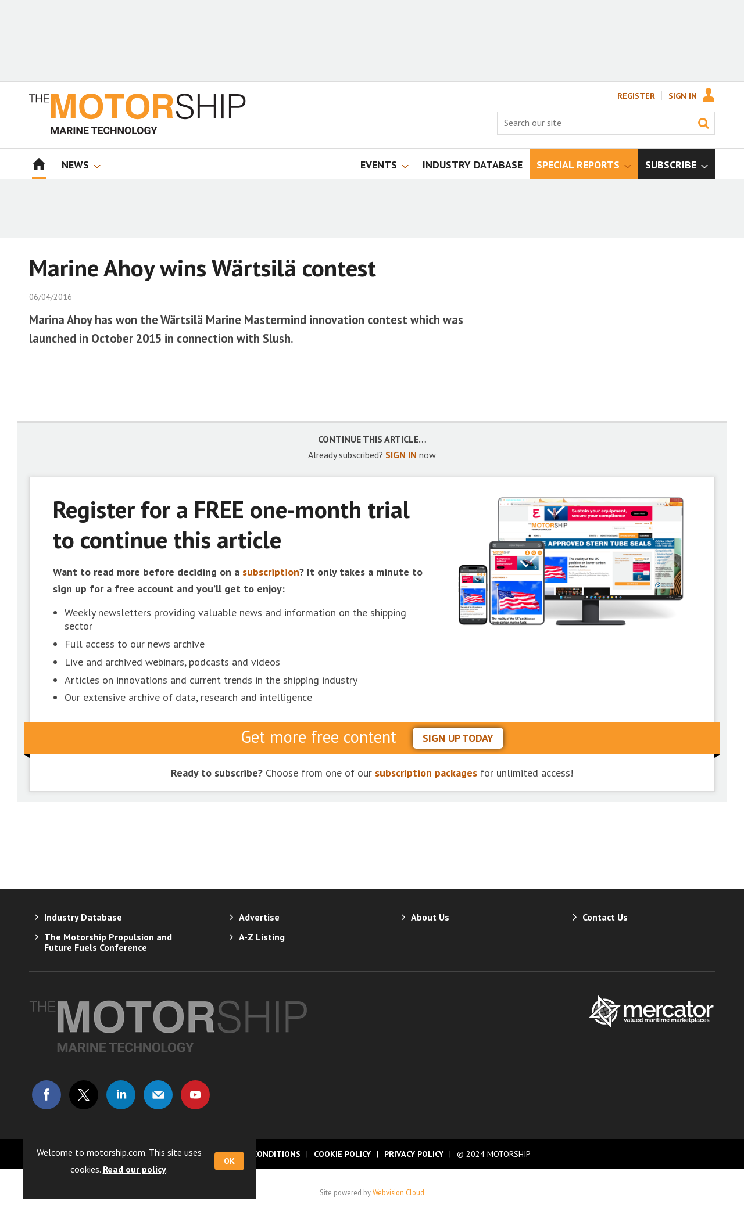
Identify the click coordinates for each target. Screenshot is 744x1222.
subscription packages (426, 772)
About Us (430, 917)
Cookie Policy (342, 1154)
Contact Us (605, 917)
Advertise (259, 917)
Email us (158, 1095)
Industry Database (83, 917)
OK (229, 1161)
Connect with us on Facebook (46, 1095)
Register (636, 95)
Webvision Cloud (398, 1192)
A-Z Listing (262, 937)
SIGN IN (401, 455)
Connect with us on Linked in (121, 1095)
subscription (270, 571)
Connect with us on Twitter (84, 1095)
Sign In (682, 95)
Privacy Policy (413, 1154)
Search (703, 123)
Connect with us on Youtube (195, 1095)
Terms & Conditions (257, 1154)
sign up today (458, 738)
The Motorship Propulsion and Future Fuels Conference (108, 942)
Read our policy (134, 1169)
